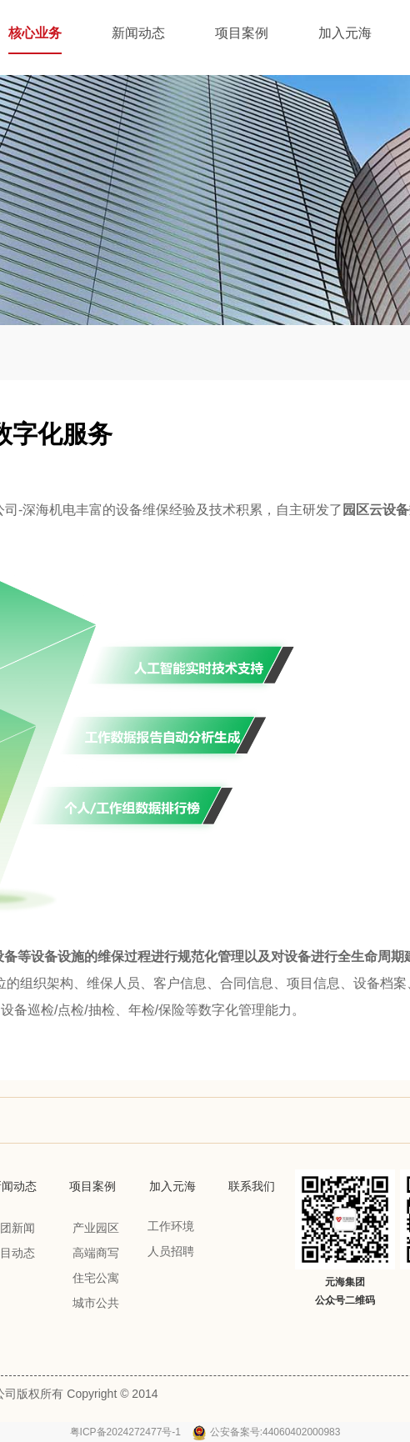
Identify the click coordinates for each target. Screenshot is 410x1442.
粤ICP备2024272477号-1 (127, 1432)
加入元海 (172, 1186)
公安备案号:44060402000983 (275, 1432)
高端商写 (95, 1252)
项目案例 (92, 1186)
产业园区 (95, 1227)
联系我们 (251, 1186)
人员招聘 (171, 1251)
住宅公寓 (95, 1277)
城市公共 (95, 1302)
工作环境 (171, 1226)
